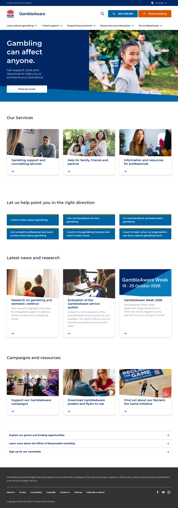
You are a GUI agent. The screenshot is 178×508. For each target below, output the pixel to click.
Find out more (26, 89)
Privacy (22, 492)
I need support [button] (50, 25)
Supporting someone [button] (79, 25)
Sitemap (78, 492)
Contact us (65, 492)
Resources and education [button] (115, 25)
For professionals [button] (149, 25)
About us (11, 492)
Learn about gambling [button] (20, 25)
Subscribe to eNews (96, 492)
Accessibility (36, 492)
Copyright (51, 492)
